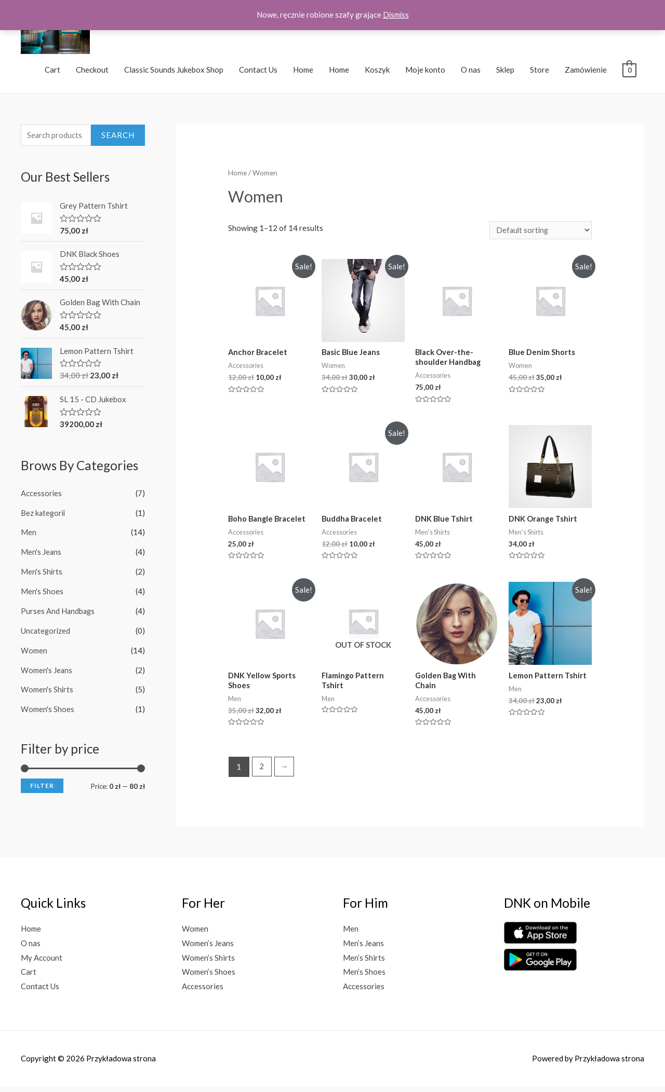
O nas (471, 71)
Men (28, 534)
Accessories (41, 495)
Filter (42, 787)
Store (539, 71)
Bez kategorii (44, 515)
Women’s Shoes (208, 977)
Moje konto (425, 71)
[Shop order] (539, 232)
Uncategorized (46, 632)
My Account (41, 962)
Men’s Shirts (364, 962)
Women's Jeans (47, 671)
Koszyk (377, 71)
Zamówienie (586, 71)
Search (118, 137)
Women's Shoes (47, 710)
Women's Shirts (47, 691)
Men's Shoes (42, 593)
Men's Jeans (41, 553)
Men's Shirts (42, 573)
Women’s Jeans (208, 948)
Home (303, 71)
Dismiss (395, 14)
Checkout (92, 71)
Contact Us (258, 71)
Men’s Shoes (364, 977)
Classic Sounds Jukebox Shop (173, 71)
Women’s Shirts (208, 962)
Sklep (505, 71)
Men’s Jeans (363, 948)
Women (34, 652)
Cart (52, 71)
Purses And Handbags (58, 613)
